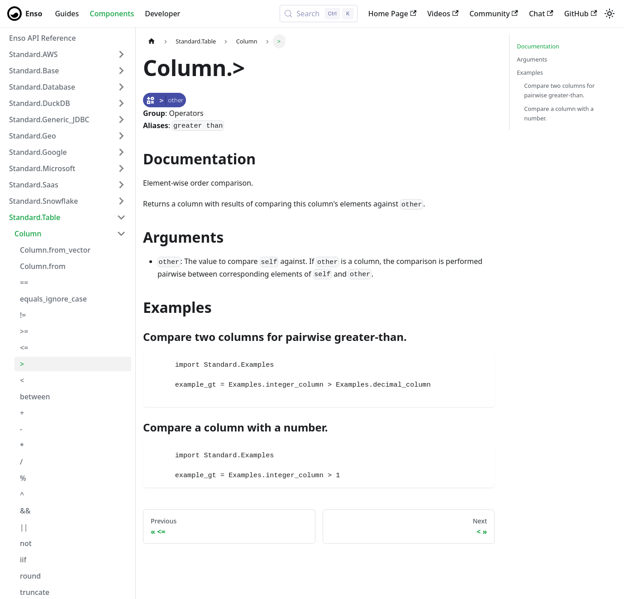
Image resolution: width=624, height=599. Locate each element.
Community (493, 14)
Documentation (538, 46)
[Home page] (151, 41)
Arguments (532, 59)
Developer (162, 14)
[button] (67, 54)
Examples (530, 72)
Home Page (392, 14)
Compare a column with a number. (559, 113)
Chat (541, 14)
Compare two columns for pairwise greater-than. (559, 90)
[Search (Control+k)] (318, 13)
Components (112, 14)
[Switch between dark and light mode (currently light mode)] (609, 13)
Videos (442, 14)
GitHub (580, 14)
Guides (67, 14)
